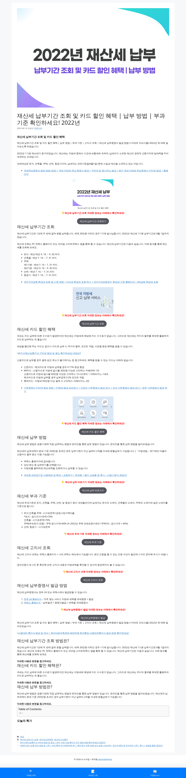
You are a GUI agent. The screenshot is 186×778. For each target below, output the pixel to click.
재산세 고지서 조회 (93, 580)
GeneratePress (105, 759)
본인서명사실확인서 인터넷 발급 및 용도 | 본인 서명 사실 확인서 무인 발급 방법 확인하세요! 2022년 (63, 742)
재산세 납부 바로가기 (93, 490)
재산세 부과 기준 (93, 542)
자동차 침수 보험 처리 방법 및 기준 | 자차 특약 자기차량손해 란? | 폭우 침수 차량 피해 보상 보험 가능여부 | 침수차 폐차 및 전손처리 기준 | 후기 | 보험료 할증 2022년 (91, 745)
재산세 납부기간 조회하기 (93, 221)
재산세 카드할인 (61, 739)
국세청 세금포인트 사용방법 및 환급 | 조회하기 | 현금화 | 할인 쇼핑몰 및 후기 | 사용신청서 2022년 (75, 475)
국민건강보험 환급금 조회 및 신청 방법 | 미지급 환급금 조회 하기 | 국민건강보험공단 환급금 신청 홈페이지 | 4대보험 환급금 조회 (91, 282)
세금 (22, 736)
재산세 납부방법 (46, 739)
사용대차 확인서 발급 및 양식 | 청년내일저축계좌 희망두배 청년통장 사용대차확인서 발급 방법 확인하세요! (73, 633)
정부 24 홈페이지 (33, 599)
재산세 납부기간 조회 (93, 323)
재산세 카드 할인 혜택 (93, 431)
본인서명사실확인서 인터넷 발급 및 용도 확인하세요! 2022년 (49, 353)
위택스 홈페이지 (32, 602)
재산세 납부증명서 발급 (93, 617)
